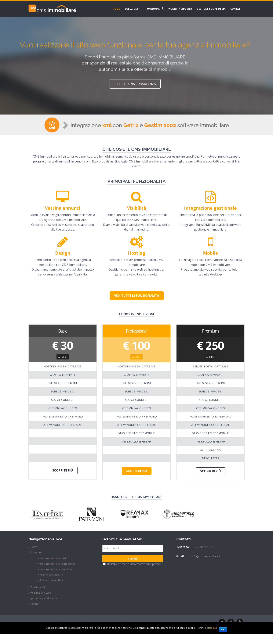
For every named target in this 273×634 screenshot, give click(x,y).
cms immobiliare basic (53, 558)
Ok (223, 629)
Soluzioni (126, 8)
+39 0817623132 (203, 547)
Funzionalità (151, 8)
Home (111, 8)
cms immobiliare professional (58, 564)
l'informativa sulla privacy (145, 564)
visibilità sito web (178, 8)
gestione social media (209, 8)
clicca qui (211, 627)
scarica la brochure (51, 575)
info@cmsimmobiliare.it (205, 556)
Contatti (236, 8)
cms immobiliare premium (56, 569)
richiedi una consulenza (135, 83)
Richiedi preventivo (51, 580)
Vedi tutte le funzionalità (136, 295)
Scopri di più (62, 470)
